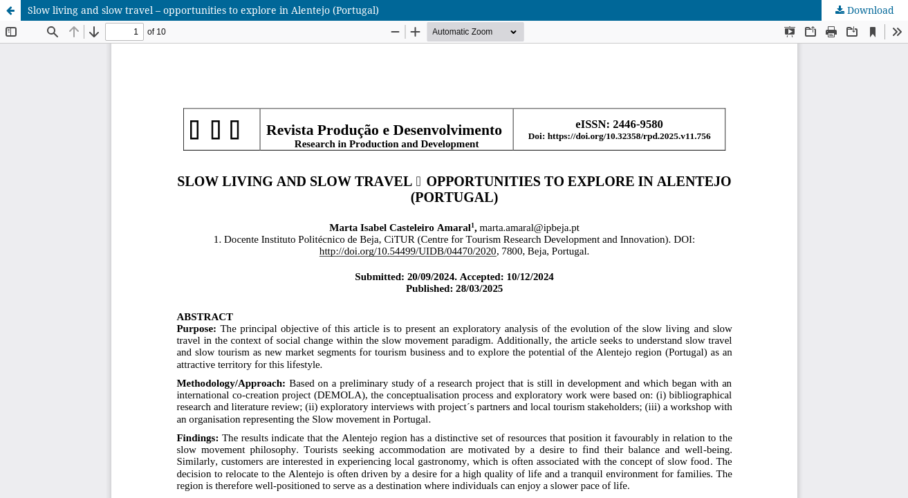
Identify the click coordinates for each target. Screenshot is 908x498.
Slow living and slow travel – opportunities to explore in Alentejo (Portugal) (203, 10)
